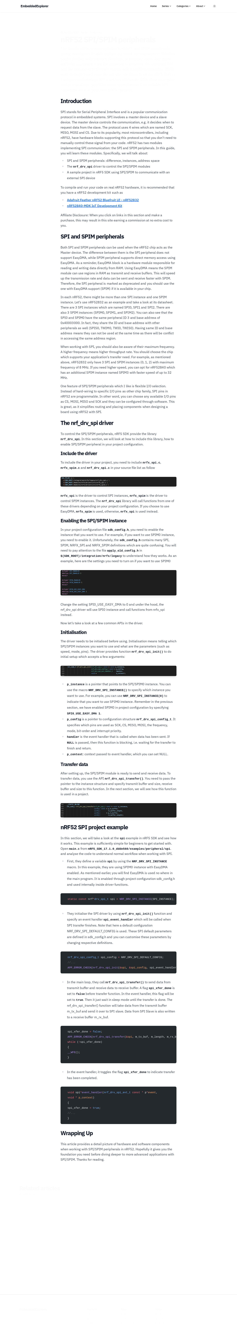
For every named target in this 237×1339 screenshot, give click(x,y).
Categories (184, 6)
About (200, 6)
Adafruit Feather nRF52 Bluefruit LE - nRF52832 (103, 200)
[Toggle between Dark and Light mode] (214, 6)
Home (153, 6)
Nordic (84, 27)
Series (166, 6)
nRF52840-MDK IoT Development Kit (94, 206)
